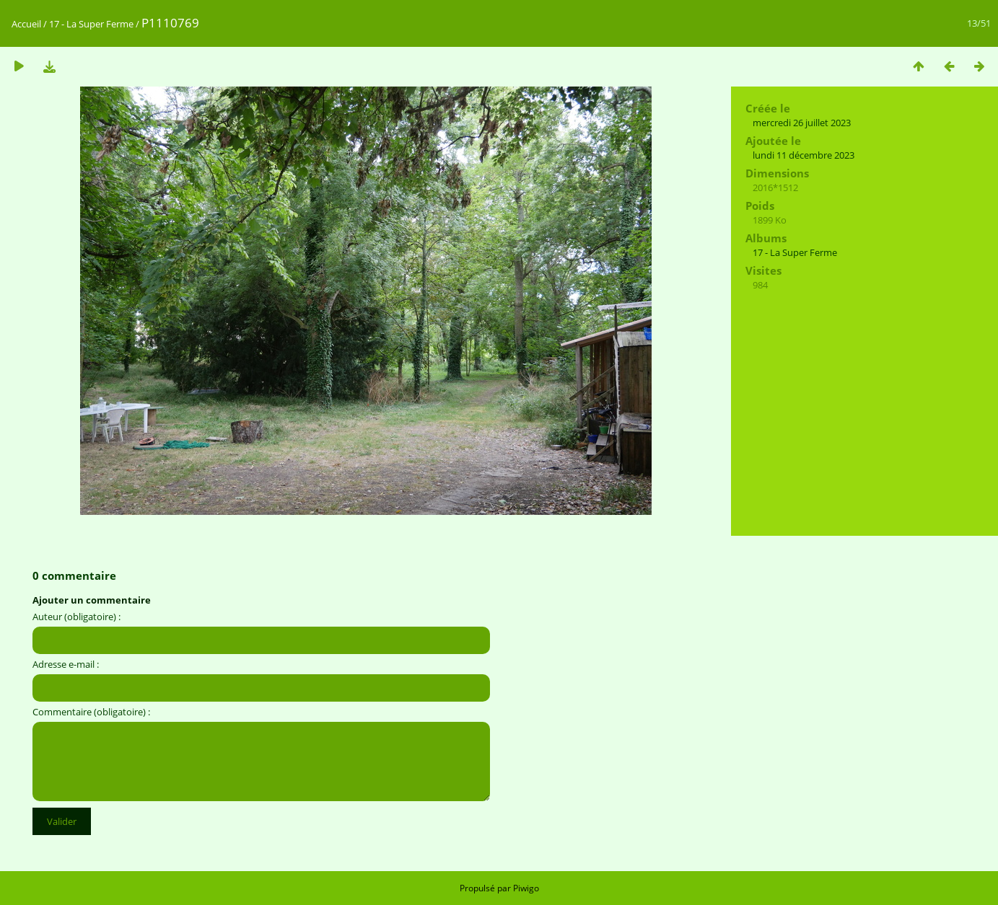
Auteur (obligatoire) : (76, 616)
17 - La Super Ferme (92, 23)
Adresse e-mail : (65, 664)
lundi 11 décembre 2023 (803, 155)
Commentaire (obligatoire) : (91, 711)
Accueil (26, 23)
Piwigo (526, 888)
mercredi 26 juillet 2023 (802, 122)
